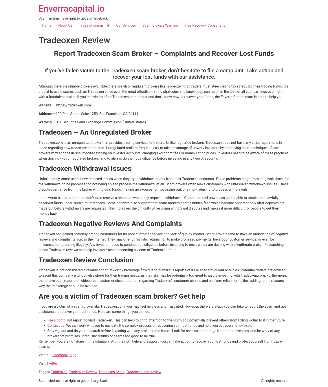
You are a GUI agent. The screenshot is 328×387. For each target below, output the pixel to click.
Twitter (51, 363)
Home (46, 25)
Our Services (126, 25)
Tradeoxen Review (83, 372)
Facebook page (64, 355)
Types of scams (91, 25)
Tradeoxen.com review (143, 372)
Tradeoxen (59, 372)
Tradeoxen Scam (112, 372)
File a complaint (60, 320)
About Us (65, 25)
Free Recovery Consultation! (206, 25)
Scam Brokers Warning (160, 25)
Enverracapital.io (71, 9)
